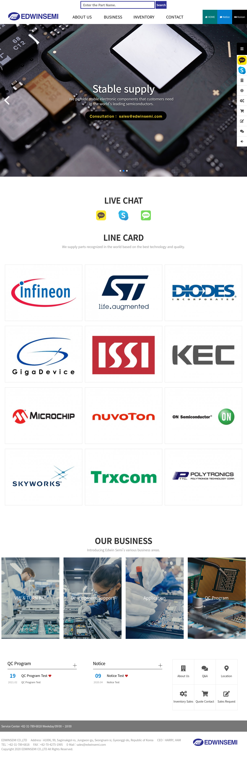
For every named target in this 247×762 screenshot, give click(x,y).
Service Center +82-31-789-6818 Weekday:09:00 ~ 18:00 (36, 726)
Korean (239, 17)
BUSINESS (113, 17)
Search (161, 5)
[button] (120, 171)
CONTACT (174, 17)
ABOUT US (82, 17)
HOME (210, 17)
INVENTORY (143, 17)
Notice (225, 17)
